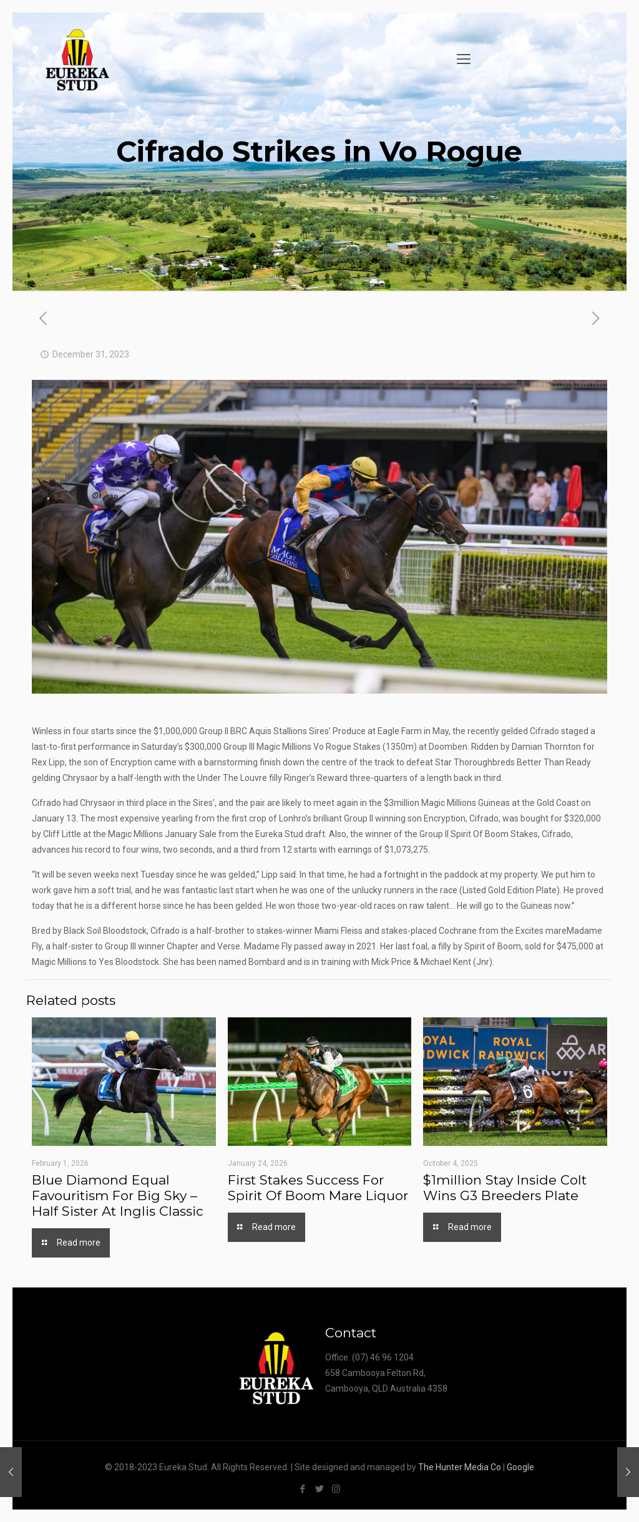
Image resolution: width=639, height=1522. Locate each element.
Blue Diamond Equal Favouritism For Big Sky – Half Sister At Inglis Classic (117, 1195)
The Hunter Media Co (459, 1467)
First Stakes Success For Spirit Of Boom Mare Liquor (318, 1187)
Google (520, 1467)
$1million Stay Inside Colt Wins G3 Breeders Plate (505, 1187)
